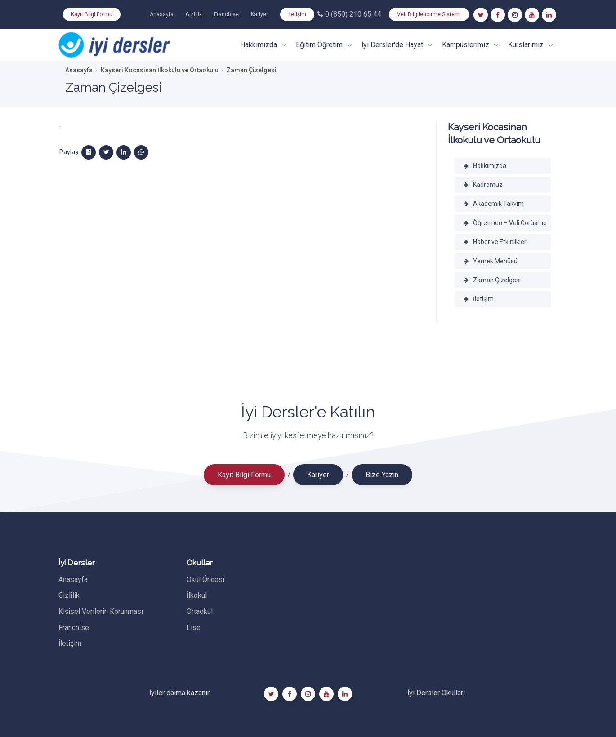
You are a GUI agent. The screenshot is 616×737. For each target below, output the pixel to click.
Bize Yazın (382, 475)
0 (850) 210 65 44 (349, 14)
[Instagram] (515, 15)
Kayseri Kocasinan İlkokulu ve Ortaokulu (160, 70)
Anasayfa (162, 14)
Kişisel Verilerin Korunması (100, 611)
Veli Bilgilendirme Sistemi (429, 14)
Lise (194, 627)
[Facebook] (498, 15)
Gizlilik (194, 14)
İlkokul (197, 595)
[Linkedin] (549, 15)
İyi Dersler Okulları (436, 692)
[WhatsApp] (141, 152)
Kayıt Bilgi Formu (91, 14)
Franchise (226, 14)
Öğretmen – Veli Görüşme (505, 222)
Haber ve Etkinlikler (495, 241)
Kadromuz (483, 184)
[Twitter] (480, 15)
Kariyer (259, 14)
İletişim (297, 14)
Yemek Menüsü (491, 261)
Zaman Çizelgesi (492, 280)
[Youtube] (532, 15)
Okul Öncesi (205, 579)
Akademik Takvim (494, 203)
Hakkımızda (485, 165)
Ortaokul (200, 611)
